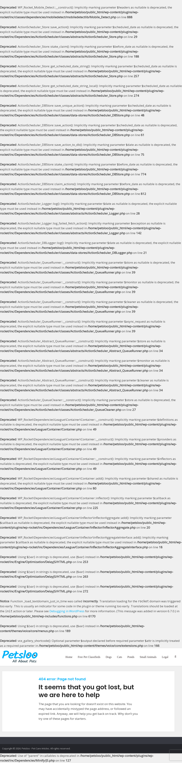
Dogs (109, 656)
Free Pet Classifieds (89, 656)
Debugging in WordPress (66, 611)
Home (68, 656)
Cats (119, 656)
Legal (165, 656)
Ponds (130, 656)
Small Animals (148, 656)
